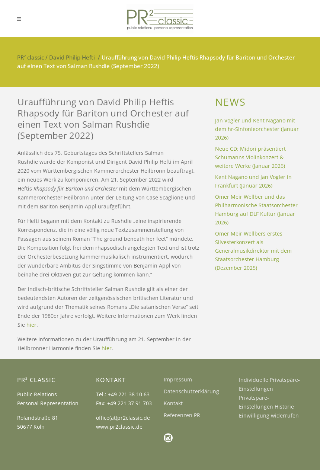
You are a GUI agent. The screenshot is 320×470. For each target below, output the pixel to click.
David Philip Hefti (72, 57)
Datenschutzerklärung (191, 391)
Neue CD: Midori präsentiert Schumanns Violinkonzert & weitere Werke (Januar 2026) (250, 157)
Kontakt (173, 403)
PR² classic (30, 57)
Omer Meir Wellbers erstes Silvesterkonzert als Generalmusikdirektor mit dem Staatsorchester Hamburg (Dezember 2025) (253, 250)
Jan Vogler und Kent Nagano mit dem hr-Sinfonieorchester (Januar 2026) (257, 129)
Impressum (178, 379)
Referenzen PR (182, 415)
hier (31, 324)
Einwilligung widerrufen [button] (269, 415)
